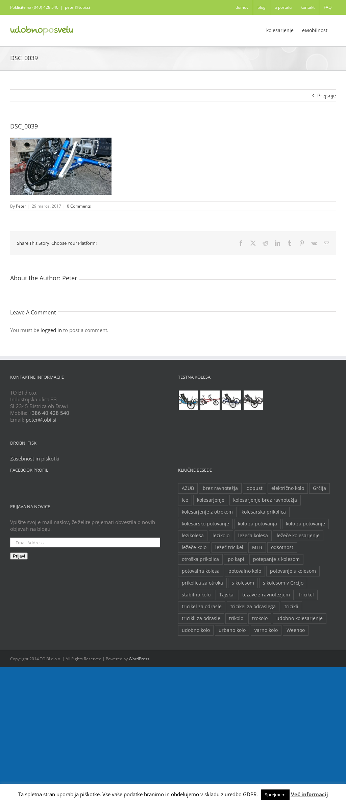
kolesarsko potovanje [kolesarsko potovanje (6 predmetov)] (205, 524)
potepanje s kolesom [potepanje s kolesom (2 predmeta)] (276, 559)
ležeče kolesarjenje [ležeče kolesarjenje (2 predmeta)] (298, 536)
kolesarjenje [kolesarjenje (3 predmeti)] (210, 500)
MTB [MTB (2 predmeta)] (257, 547)
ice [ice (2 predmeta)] (185, 500)
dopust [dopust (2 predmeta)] (255, 488)
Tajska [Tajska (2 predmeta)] (226, 595)
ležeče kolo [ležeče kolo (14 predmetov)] (194, 547)
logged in (51, 330)
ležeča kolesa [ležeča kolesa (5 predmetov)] (253, 536)
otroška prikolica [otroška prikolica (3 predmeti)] (200, 559)
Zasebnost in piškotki (34, 458)
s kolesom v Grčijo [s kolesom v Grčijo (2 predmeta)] (283, 583)
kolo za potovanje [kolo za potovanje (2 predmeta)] (305, 524)
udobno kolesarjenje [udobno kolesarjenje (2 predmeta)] (299, 618)
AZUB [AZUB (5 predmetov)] (188, 488)
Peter (21, 206)
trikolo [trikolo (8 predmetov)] (236, 618)
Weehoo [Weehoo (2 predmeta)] (296, 630)
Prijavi (19, 556)
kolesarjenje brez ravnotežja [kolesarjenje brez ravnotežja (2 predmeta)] (265, 500)
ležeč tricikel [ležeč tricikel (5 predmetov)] (229, 547)
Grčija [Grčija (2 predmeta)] (319, 488)
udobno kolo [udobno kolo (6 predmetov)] (196, 630)
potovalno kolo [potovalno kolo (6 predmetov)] (244, 571)
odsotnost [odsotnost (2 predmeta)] (282, 547)
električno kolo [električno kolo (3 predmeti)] (287, 488)
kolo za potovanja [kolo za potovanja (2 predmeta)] (257, 524)
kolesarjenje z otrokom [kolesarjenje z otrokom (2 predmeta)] (207, 512)
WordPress (139, 659)
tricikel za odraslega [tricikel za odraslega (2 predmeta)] (253, 607)
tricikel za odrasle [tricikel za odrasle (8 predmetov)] (202, 607)
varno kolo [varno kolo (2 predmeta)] (266, 630)
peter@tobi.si (77, 7)
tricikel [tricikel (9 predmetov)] (306, 595)
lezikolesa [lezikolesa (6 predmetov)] (193, 536)
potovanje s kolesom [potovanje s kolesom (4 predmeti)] (293, 571)
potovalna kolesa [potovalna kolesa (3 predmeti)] (201, 571)
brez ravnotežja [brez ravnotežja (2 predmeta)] (220, 488)
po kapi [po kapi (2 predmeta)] (236, 559)
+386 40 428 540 (49, 412)
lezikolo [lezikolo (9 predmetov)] (221, 536)
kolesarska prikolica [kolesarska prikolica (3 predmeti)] (264, 512)
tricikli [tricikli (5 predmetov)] (291, 607)
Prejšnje (326, 95)
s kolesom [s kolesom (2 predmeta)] (243, 583)
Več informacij (309, 794)
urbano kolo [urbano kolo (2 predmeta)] (232, 630)
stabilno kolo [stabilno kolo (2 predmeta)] (196, 595)
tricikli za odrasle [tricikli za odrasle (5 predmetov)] (201, 618)
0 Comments (79, 206)
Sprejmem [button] (275, 794)
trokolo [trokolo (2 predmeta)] (260, 618)
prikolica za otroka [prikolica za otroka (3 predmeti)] (202, 583)
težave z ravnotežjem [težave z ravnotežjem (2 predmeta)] (266, 595)
